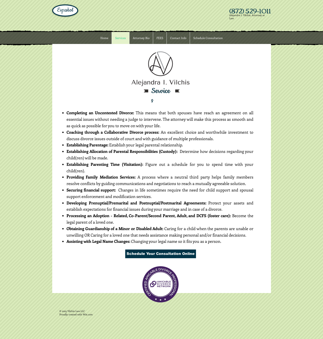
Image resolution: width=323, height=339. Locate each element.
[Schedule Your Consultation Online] (160, 254)
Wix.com (88, 314)
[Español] (65, 10)
